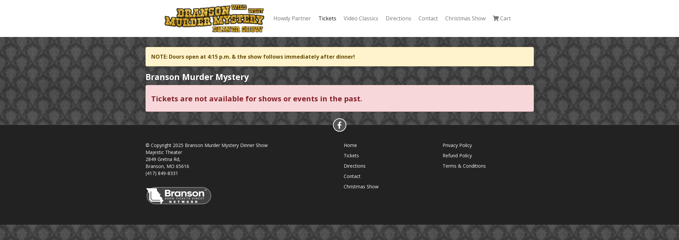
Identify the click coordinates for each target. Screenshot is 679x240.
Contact (428, 18)
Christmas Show (465, 18)
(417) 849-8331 (162, 173)
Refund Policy (457, 155)
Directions (398, 18)
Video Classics (361, 18)
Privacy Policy (457, 145)
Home (350, 145)
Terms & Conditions (464, 166)
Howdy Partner (292, 18)
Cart (502, 18)
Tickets (327, 18)
